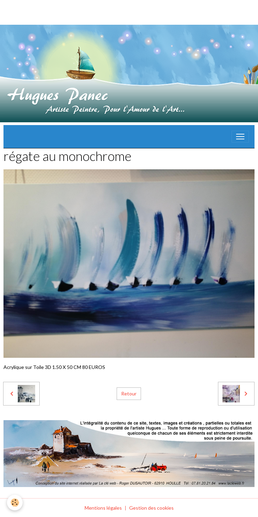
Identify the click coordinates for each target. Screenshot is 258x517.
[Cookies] (15, 502)
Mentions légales (103, 508)
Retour (128, 393)
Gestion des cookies (151, 508)
